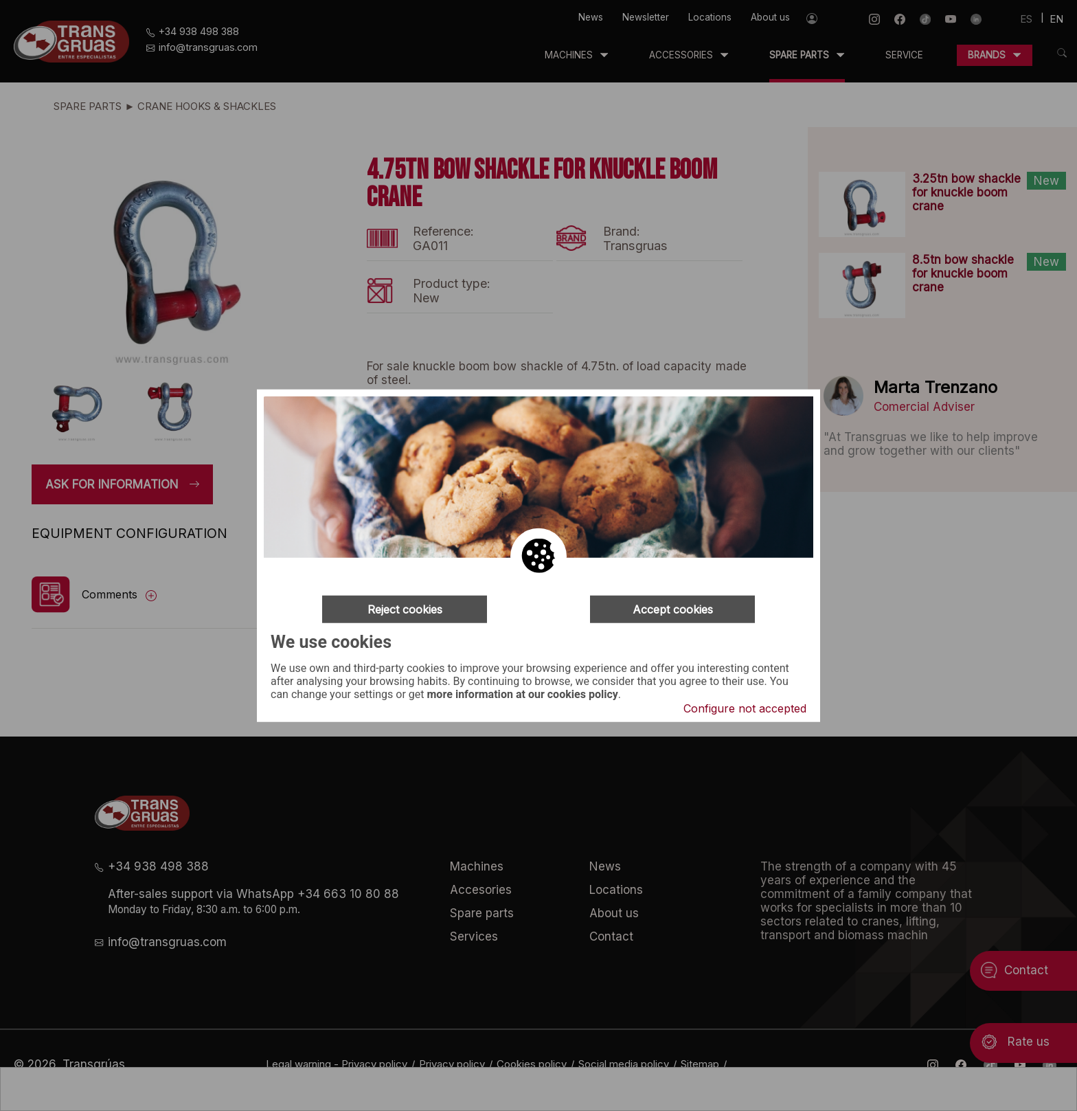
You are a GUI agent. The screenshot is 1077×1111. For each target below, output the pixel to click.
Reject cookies (404, 609)
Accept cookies (673, 609)
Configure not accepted (744, 708)
